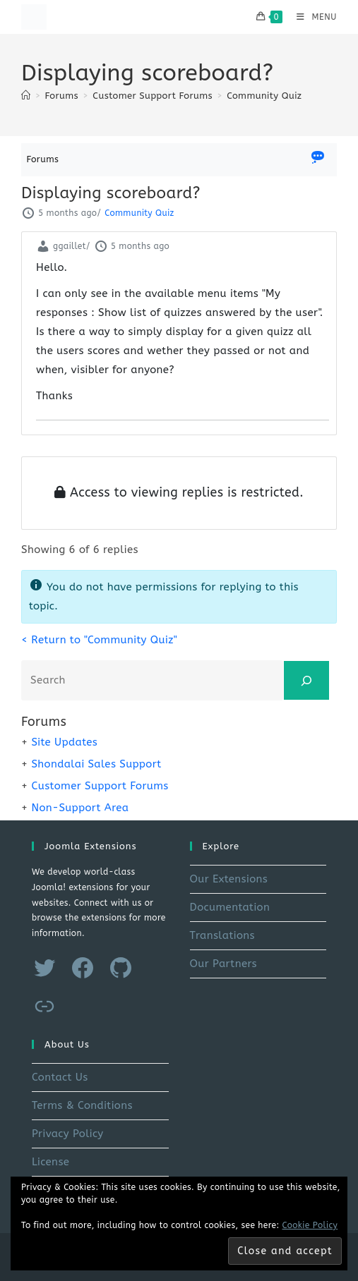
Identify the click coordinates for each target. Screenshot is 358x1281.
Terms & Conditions (82, 1105)
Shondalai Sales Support (96, 764)
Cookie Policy (310, 1225)
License (50, 1161)
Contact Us (60, 1077)
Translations (222, 935)
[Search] (306, 680)
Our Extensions (229, 879)
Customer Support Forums (99, 785)
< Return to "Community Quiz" (99, 639)
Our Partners (223, 963)
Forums (43, 159)
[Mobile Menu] (311, 17)
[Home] (25, 95)
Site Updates (64, 742)
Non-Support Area (80, 807)
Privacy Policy (68, 1133)
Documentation (230, 907)
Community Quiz (264, 95)
